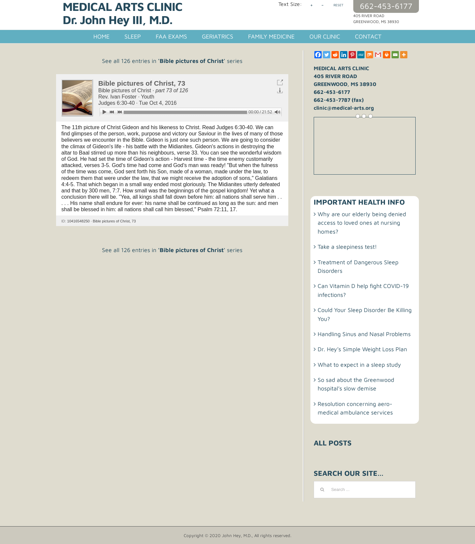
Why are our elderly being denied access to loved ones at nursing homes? (362, 223)
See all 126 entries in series (172, 60)
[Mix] (369, 54)
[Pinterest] (352, 54)
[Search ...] (365, 489)
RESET (338, 5)
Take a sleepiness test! (347, 246)
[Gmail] (378, 54)
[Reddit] (335, 54)
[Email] (395, 54)
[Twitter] (326, 54)
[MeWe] (360, 54)
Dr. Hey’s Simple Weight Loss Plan (362, 349)
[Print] (386, 54)
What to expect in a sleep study (359, 364)
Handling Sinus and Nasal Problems (364, 333)
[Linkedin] (343, 54)
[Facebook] (318, 54)
